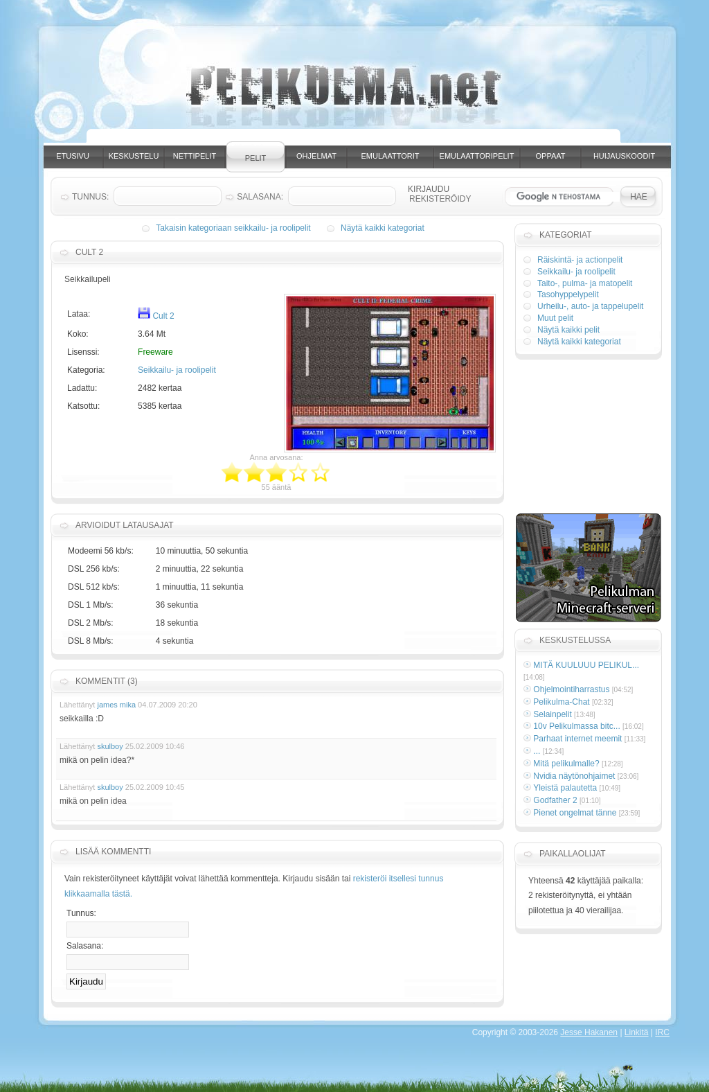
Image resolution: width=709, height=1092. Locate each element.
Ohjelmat (316, 156)
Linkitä (637, 1032)
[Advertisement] (367, 137)
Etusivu (72, 156)
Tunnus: (81, 913)
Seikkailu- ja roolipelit (177, 370)
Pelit (256, 158)
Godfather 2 (555, 800)
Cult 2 (156, 316)
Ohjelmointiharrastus (571, 689)
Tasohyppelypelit (568, 294)
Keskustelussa (575, 640)
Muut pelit (555, 318)
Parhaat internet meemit (577, 738)
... (536, 751)
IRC (662, 1032)
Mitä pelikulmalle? (566, 763)
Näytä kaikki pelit (568, 330)
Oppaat (551, 156)
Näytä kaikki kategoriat (382, 228)
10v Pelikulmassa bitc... (576, 726)
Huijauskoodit (624, 156)
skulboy (110, 746)
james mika (116, 705)
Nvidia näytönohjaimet (574, 776)
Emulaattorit (390, 156)
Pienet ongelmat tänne (574, 813)
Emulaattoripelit (477, 156)
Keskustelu (134, 156)
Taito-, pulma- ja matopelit (584, 283)
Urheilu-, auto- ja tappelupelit (590, 306)
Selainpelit (552, 714)
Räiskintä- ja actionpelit (579, 260)
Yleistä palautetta (565, 788)
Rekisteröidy (440, 199)
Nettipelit (194, 156)
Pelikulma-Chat (561, 702)
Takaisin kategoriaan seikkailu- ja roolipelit (233, 228)
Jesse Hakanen (589, 1032)
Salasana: (84, 946)
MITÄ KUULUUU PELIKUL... (586, 665)
